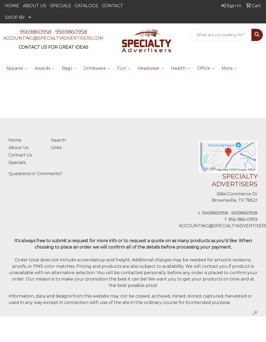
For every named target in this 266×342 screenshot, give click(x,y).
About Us (18, 147)
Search (58, 140)
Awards (45, 68)
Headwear (151, 68)
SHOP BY (15, 17)
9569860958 (35, 32)
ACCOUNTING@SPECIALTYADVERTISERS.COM (53, 38)
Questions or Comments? (36, 173)
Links (56, 147)
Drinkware (97, 68)
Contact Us (20, 155)
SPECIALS (60, 5)
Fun (124, 68)
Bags (69, 68)
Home (15, 140)
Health (180, 68)
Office (206, 68)
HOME (12, 5)
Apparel (17, 68)
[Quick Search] (221, 35)
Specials (17, 162)
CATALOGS (86, 5)
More (229, 68)
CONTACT (112, 5)
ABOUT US (34, 5)
